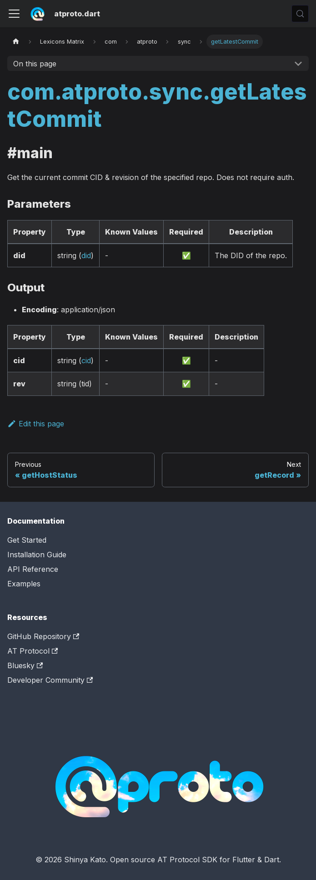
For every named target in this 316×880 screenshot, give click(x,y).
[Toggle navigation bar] (14, 13)
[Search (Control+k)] (300, 13)
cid (86, 360)
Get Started (26, 540)
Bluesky (25, 665)
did (86, 255)
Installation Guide (36, 554)
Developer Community (50, 680)
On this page (34, 63)
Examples (23, 583)
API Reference (32, 569)
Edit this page (35, 423)
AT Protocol (32, 650)
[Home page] (16, 42)
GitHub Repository (43, 636)
